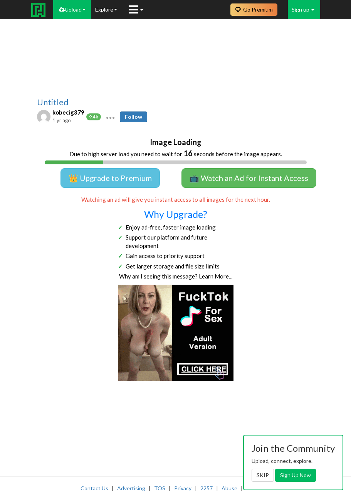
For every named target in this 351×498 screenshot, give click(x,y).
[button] (110, 116)
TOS (159, 488)
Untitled (53, 102)
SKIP (263, 475)
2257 (206, 488)
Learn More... (215, 276)
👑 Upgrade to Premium (110, 177)
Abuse (229, 488)
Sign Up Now (295, 475)
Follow (133, 116)
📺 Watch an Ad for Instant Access (249, 177)
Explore (106, 9)
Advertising (131, 488)
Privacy (182, 488)
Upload (72, 9)
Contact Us (94, 488)
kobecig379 (68, 112)
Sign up (303, 9)
